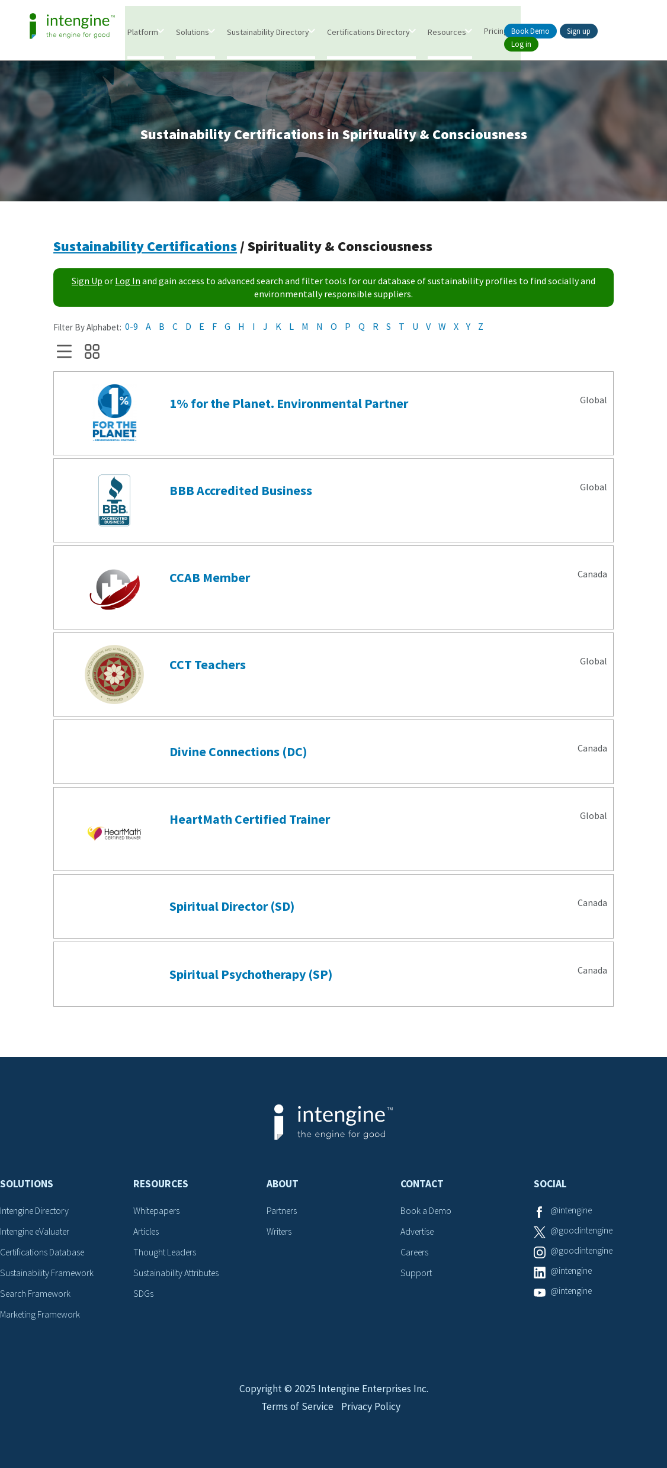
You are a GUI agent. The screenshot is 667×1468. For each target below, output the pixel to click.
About (283, 1186)
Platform (143, 31)
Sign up (579, 31)
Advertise (418, 1233)
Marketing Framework (41, 1315)
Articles (147, 1233)
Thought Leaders (166, 1254)
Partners (283, 1213)
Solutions (193, 31)
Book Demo (530, 31)
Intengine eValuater (38, 1233)
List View (64, 353)
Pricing (497, 30)
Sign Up (87, 283)
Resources (447, 31)
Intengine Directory (37, 1213)
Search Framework (36, 1294)
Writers (280, 1233)
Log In (127, 283)
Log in (521, 44)
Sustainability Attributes (178, 1274)
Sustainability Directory (268, 31)
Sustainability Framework (48, 1274)
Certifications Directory (369, 31)
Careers (415, 1254)
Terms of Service (296, 1413)
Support (416, 1274)
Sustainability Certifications (145, 248)
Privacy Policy (371, 1413)
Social (550, 1186)
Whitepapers (157, 1213)
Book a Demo (426, 1213)
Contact (422, 1186)
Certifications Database (44, 1254)
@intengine (572, 1213)
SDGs (143, 1294)
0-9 (131, 329)
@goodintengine (582, 1233)
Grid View (92, 353)
